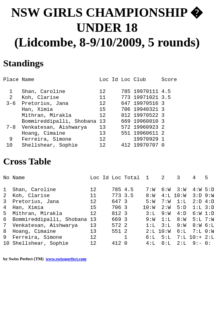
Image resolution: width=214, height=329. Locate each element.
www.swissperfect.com (66, 287)
